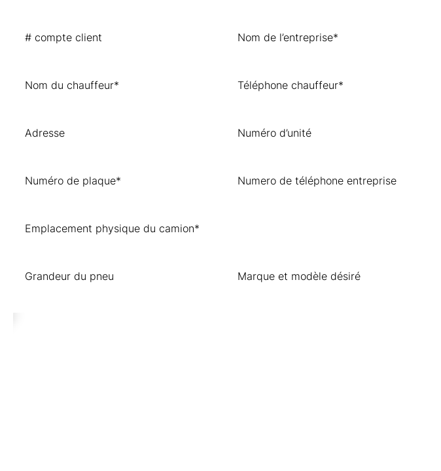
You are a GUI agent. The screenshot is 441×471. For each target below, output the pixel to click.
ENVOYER (53, 327)
